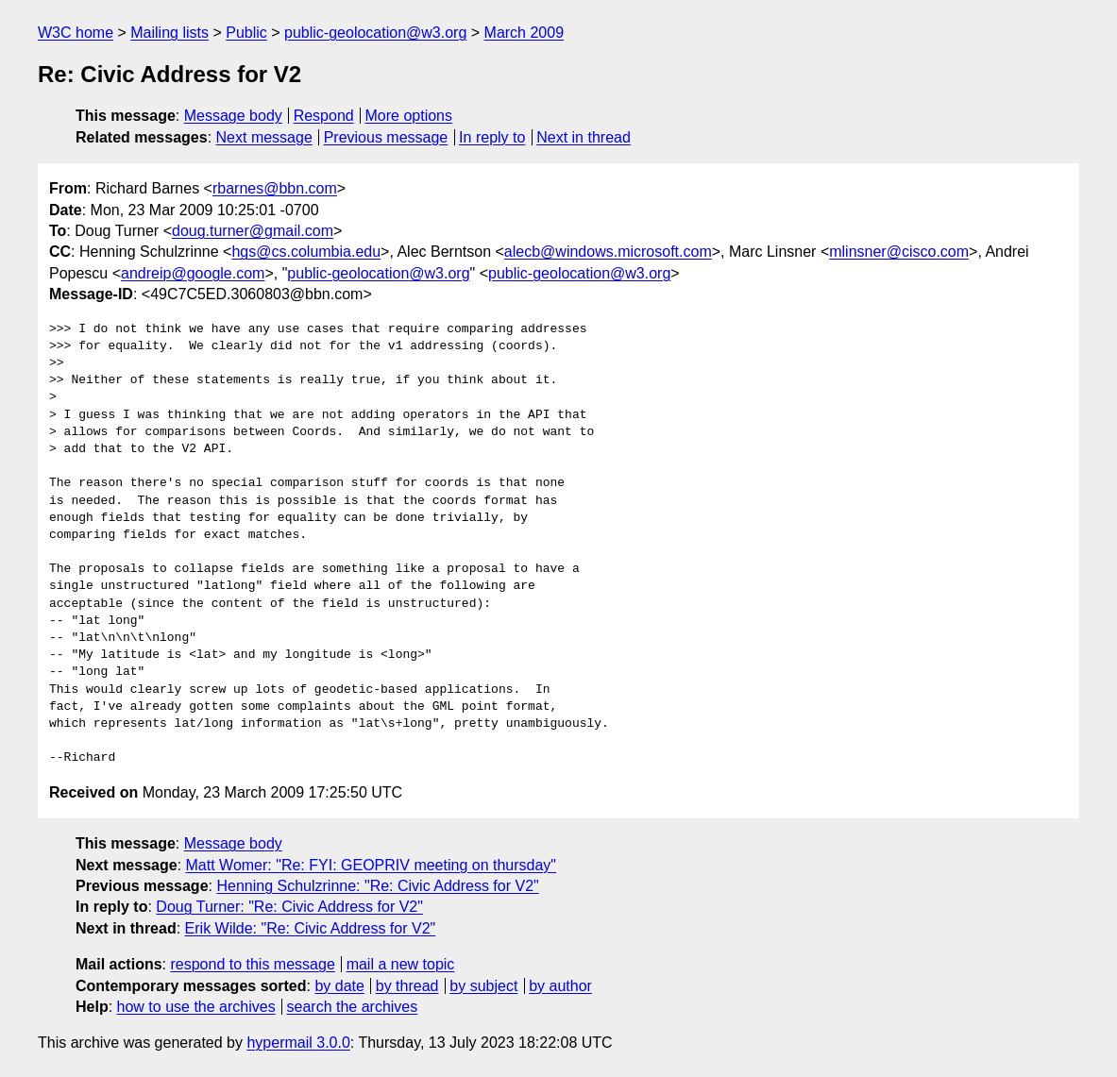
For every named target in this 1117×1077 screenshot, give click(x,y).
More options (409, 116)
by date (339, 986)
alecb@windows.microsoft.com (608, 252)
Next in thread (583, 137)
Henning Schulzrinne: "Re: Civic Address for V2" (377, 886)
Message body (233, 116)
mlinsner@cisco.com (899, 252)
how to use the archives (196, 1007)
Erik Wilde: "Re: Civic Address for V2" (310, 928)
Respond (324, 116)
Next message (264, 137)
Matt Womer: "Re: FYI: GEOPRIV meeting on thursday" (371, 865)
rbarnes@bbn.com (274, 188)
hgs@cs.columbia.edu (306, 252)
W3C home (75, 33)
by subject (483, 986)
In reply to (492, 137)
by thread (407, 986)
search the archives (352, 1007)
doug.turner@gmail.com (252, 231)
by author (560, 986)
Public (246, 33)
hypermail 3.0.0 (297, 1043)
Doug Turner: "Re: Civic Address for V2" (289, 907)
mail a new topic (401, 964)
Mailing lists (169, 33)
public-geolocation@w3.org (375, 33)
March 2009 (524, 33)
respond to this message (252, 964)
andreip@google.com (192, 273)
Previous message (386, 137)
